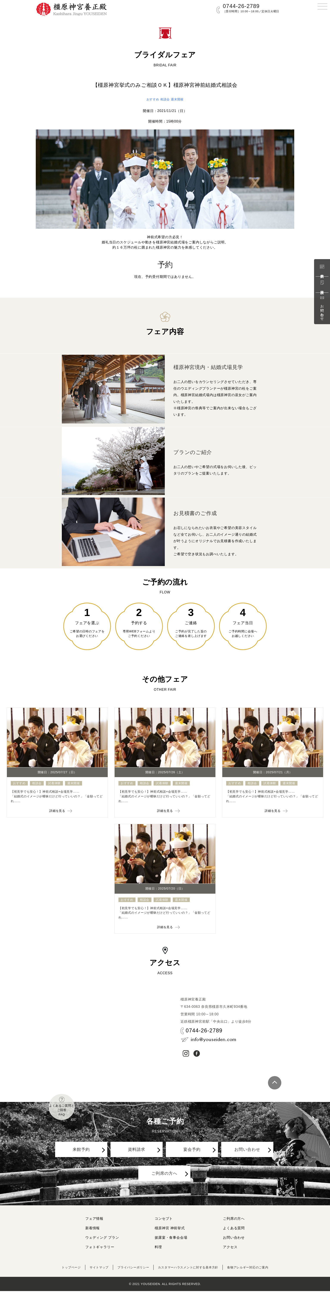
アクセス (230, 1252)
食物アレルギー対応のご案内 (256, 1272)
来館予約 (322, 268)
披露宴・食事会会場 (171, 1242)
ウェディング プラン (102, 1242)
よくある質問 (234, 1233)
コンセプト (164, 1223)
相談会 (165, 99)
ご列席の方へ (166, 1183)
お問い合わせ (322, 308)
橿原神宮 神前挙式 (170, 1233)
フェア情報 (94, 1223)
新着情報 (92, 1233)
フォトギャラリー (99, 1252)
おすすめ (151, 99)
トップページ (60, 1272)
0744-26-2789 (241, 6)
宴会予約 (193, 1156)
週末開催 (178, 99)
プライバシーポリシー (129, 1272)
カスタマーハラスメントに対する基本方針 (190, 1272)
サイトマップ (91, 1272)
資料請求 (322, 284)
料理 (158, 1252)
